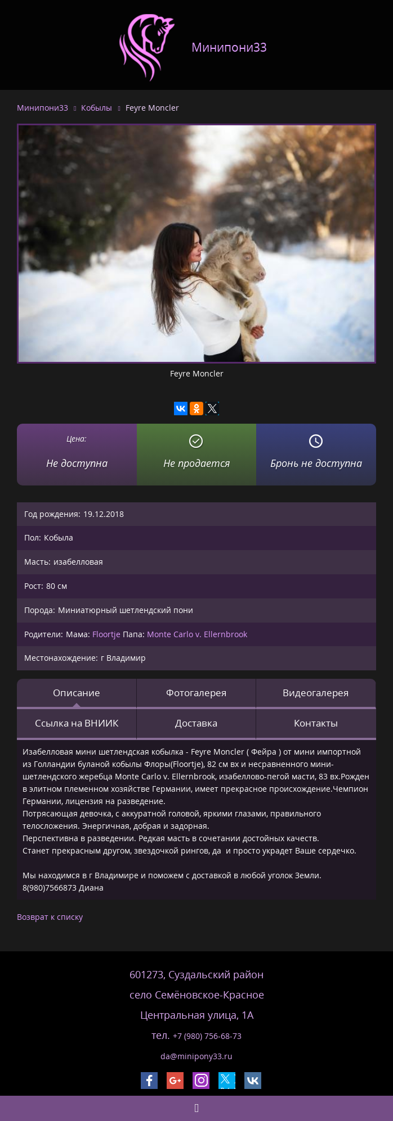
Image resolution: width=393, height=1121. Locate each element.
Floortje (106, 634)
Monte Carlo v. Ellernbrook (197, 634)
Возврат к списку (50, 916)
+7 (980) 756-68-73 (207, 1036)
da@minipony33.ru (196, 1056)
